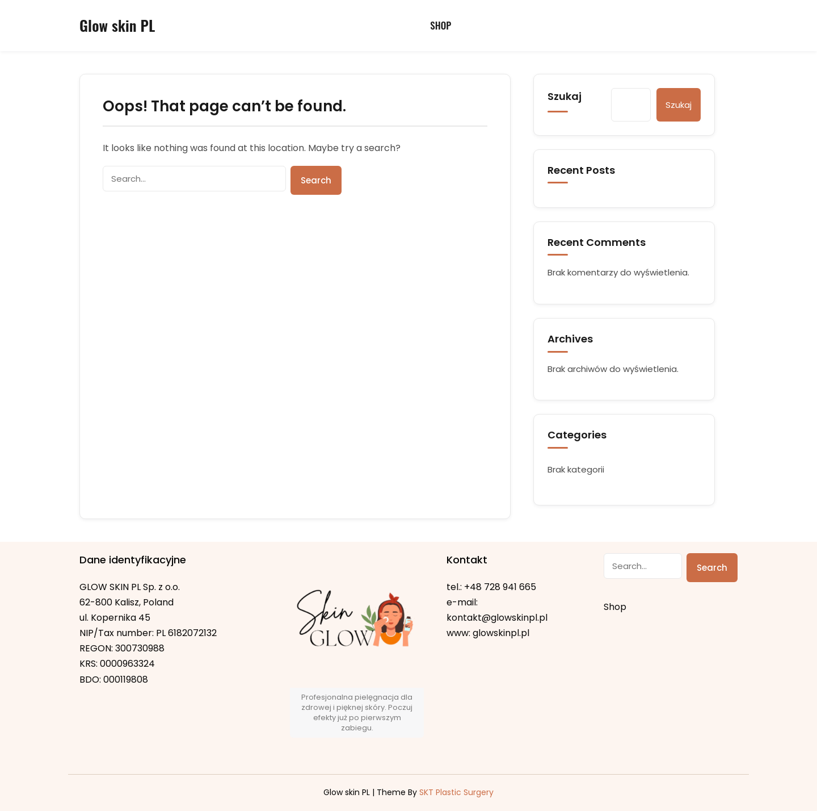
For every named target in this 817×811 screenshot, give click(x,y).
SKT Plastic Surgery (456, 792)
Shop (440, 25)
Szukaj (565, 96)
